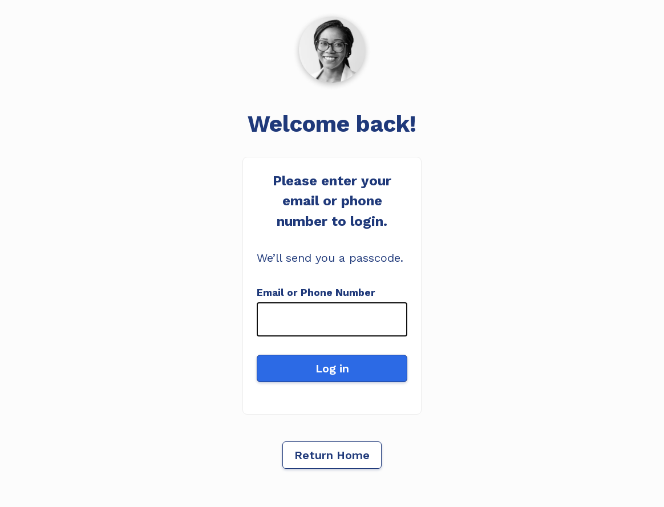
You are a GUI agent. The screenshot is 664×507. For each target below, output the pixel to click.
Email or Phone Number (316, 292)
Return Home (332, 455)
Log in (332, 368)
